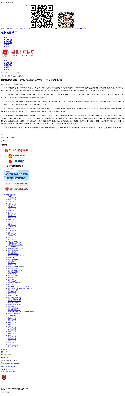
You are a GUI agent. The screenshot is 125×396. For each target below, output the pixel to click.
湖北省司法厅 (9, 32)
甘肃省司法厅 (12, 214)
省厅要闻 (20, 76)
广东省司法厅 (12, 225)
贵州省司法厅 (12, 219)
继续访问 (7, 392)
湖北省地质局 (12, 306)
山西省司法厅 (12, 205)
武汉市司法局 (12, 317)
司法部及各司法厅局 (10, 194)
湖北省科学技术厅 (13, 254)
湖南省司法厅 (12, 217)
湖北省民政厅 (12, 261)
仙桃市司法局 (12, 340)
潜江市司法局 (12, 342)
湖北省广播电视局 (13, 290)
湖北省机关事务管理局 (14, 304)
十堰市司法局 (12, 326)
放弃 (2, 392)
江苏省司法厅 (12, 234)
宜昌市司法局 (12, 324)
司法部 (10, 196)
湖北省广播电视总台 (14, 310)
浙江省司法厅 (12, 221)
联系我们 (14, 366)
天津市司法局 (12, 199)
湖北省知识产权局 (13, 302)
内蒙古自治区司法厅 (14, 241)
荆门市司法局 (12, 330)
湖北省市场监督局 (13, 295)
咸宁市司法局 (12, 335)
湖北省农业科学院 (13, 308)
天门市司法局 (12, 344)
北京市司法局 (12, 198)
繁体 (79, 28)
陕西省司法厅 (12, 212)
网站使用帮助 (4, 357)
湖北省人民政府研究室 (14, 301)
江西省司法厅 (12, 237)
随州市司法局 (12, 337)
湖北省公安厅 (12, 257)
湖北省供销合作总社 (14, 313)
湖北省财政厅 (12, 264)
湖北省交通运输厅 (13, 272)
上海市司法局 (12, 203)
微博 (76, 28)
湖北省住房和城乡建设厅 (15, 270)
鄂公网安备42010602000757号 (10, 363)
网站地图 (3, 366)
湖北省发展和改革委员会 (15, 248)
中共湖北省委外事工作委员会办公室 (18, 286)
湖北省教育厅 (12, 252)
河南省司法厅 (12, 208)
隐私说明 (8, 366)
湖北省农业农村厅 (13, 275)
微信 (65, 28)
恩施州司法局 (12, 339)
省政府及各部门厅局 (10, 246)
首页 (9, 76)
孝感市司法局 (12, 328)
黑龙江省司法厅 (12, 239)
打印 (8, 137)
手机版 (40, 28)
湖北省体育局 (12, 292)
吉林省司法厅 (12, 210)
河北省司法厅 (12, 226)
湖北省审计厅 (12, 284)
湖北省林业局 (12, 277)
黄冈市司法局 (12, 333)
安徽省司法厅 (12, 223)
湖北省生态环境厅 (13, 268)
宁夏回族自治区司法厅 (14, 243)
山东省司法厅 (12, 207)
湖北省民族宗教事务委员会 (16, 255)
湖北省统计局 (12, 293)
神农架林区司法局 (13, 346)
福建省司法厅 (12, 228)
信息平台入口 (14, 28)
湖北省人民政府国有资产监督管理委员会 (20, 288)
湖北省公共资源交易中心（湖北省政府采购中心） (23, 311)
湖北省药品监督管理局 (14, 297)
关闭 (12, 137)
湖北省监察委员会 (13, 259)
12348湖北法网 (5, 28)
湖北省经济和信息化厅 (14, 250)
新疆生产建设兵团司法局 (15, 245)
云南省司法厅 (12, 236)
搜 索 (18, 72)
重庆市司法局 (12, 201)
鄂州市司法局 (12, 331)
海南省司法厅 (12, 232)
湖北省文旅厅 (12, 281)
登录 (82, 28)
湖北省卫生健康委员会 (14, 283)
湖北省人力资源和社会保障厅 (16, 266)
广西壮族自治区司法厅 (14, 230)
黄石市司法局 (12, 319)
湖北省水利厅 (12, 274)
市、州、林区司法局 (10, 315)
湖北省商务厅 (12, 279)
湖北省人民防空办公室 (14, 299)
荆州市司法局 (12, 322)
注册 (85, 28)
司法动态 (14, 76)
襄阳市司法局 (12, 321)
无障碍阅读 (22, 28)
